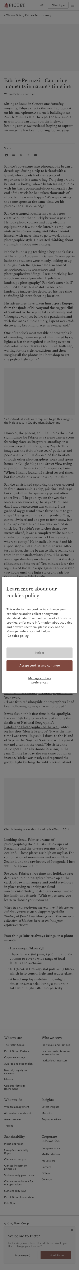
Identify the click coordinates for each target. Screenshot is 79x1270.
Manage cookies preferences (39, 680)
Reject (39, 653)
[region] (39, 635)
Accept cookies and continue (39, 666)
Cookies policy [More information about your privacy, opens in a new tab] (18, 636)
